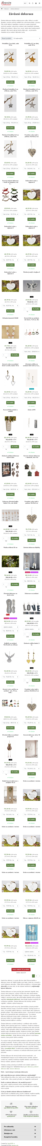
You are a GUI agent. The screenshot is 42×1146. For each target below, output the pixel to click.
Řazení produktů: (6, 38)
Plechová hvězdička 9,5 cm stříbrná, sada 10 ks (10, 135)
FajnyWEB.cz (11, 1143)
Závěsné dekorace (15, 8)
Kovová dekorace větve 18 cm (31, 735)
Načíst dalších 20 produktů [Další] (21, 969)
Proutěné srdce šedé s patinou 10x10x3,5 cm (32, 135)
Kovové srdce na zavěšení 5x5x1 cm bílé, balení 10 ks (10, 365)
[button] (29, 3)
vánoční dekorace (15, 1069)
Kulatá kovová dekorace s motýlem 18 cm (10, 781)
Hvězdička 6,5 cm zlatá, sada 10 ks (31, 44)
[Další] (39, 975)
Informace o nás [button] (9, 1130)
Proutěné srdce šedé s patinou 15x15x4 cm (32, 502)
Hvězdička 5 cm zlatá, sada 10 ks (10, 44)
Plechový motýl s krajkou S (31, 272)
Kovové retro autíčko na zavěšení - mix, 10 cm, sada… (10, 690)
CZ (25, 3)
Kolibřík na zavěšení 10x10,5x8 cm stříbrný (10, 644)
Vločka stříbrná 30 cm (10, 547)
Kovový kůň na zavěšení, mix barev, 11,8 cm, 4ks (31, 319)
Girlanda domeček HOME (10, 318)
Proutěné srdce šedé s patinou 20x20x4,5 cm (31, 690)
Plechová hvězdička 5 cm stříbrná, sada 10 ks (10, 90)
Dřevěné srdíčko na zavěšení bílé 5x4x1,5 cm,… (31, 365)
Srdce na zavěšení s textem (31, 781)
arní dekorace (29, 1067)
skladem (11, 86)
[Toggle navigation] (39, 3)
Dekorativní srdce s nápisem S (32, 181)
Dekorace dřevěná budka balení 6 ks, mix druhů (10, 502)
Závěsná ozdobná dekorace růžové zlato (10, 456)
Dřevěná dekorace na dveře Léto (10, 594)
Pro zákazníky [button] (9, 1126)
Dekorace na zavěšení (31, 593)
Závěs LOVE (31, 410)
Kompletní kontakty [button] (11, 1137)
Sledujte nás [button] (8, 1133)
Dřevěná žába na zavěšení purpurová (10, 735)
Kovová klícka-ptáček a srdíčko (10, 410)
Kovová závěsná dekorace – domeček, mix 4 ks (32, 456)
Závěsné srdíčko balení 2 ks (31, 644)
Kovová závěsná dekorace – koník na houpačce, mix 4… (10, 182)
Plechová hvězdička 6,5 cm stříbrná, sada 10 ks (31, 90)
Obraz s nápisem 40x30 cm (31, 918)
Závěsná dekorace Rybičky (31, 547)
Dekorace (6, 8)
